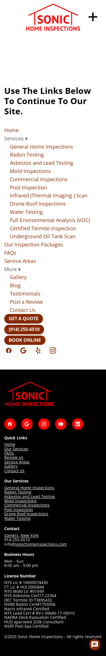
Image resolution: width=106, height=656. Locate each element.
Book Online (25, 340)
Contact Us (23, 310)
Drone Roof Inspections (38, 203)
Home (11, 130)
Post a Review (26, 301)
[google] (23, 350)
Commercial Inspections (39, 179)
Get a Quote (23, 318)
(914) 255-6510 (24, 329)
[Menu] (93, 17)
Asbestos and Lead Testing (41, 162)
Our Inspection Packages (33, 244)
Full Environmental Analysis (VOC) (50, 220)
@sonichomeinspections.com (39, 544)
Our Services (16, 449)
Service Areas (20, 261)
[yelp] (38, 350)
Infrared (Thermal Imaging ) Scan (49, 195)
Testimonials (25, 293)
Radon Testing (27, 154)
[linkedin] (77, 424)
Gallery (18, 277)
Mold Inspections (30, 171)
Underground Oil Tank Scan (42, 236)
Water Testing (26, 212)
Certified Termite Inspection (43, 228)
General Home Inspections (41, 146)
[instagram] (52, 350)
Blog (15, 285)
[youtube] (60, 424)
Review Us (13, 457)
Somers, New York (21, 535)
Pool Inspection (28, 187)
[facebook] (8, 350)
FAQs (10, 252)
